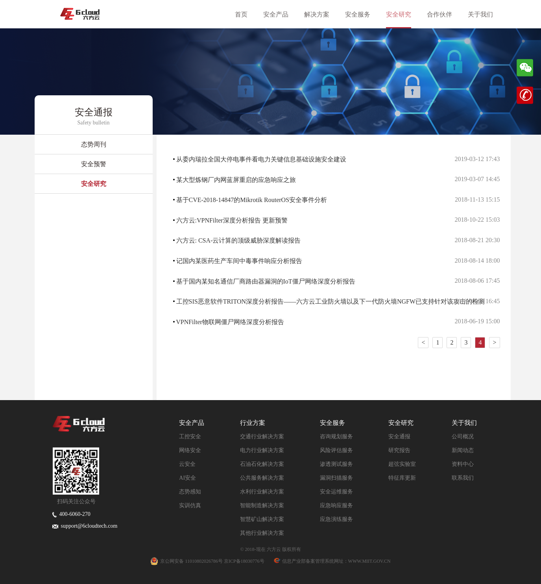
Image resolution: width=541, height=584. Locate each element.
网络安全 (190, 450)
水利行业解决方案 (262, 492)
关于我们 (485, 14)
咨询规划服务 (336, 436)
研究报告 (399, 450)
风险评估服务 (336, 450)
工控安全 (190, 436)
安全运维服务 (336, 492)
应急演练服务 (336, 519)
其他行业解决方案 (262, 533)
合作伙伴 (444, 14)
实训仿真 (190, 505)
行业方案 (252, 422)
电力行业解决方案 (262, 450)
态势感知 (190, 492)
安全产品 (280, 14)
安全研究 (403, 14)
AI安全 (187, 478)
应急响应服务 (336, 505)
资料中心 (463, 464)
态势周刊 (93, 144)
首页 (246, 14)
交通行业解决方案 (262, 436)
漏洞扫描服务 (336, 478)
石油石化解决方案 (262, 464)
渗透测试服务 (336, 464)
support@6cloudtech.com (85, 526)
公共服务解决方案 (262, 478)
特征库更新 (402, 478)
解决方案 (321, 14)
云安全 (187, 464)
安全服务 (362, 14)
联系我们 (463, 478)
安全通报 (399, 436)
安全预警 (93, 164)
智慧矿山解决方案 (262, 519)
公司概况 (463, 436)
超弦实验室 (402, 464)
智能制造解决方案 (262, 505)
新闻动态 (463, 450)
